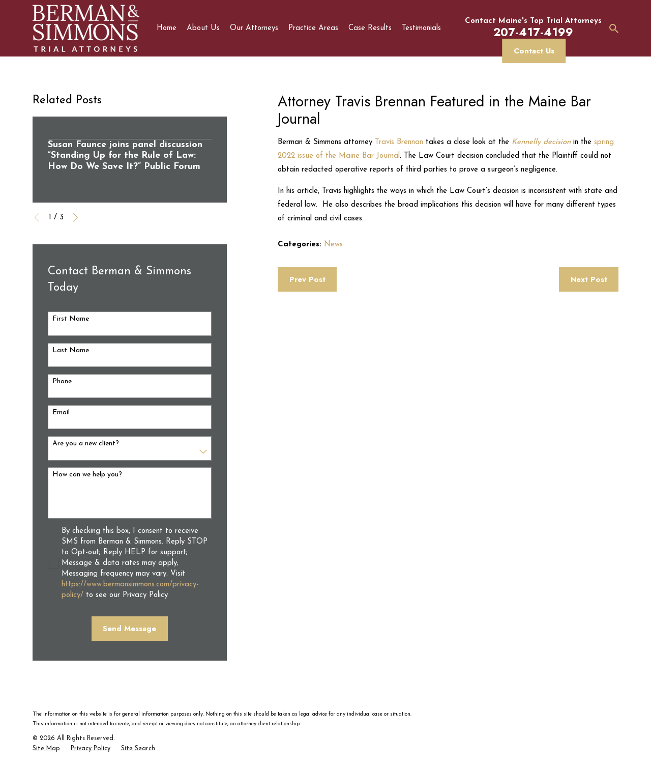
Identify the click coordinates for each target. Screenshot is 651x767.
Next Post (589, 279)
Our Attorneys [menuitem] (254, 28)
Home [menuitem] (166, 28)
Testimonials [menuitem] (421, 28)
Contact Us (534, 50)
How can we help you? (87, 474)
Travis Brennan (399, 142)
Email (61, 412)
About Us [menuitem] (203, 28)
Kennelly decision (541, 142)
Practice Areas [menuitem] (313, 28)
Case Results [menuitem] (370, 28)
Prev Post (307, 279)
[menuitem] (46, 749)
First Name (70, 319)
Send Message (129, 628)
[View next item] (75, 217)
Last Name (70, 350)
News (333, 244)
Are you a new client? (85, 443)
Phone (62, 381)
